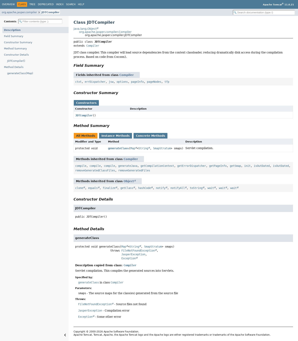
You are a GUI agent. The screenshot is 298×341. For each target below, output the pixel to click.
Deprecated (46, 4)
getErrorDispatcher (191, 165)
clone (79, 188)
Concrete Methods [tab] (150, 135)
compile (80, 165)
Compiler (92, 45)
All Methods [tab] (85, 135)
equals (93, 188)
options (122, 81)
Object (129, 181)
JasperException (133, 254)
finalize (109, 188)
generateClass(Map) (20, 73)
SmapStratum (162, 148)
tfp (166, 81)
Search (71, 4)
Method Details (14, 67)
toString (196, 188)
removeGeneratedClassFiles (95, 170)
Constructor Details (16, 54)
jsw (111, 81)
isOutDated (262, 165)
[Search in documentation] (264, 12)
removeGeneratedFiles (134, 170)
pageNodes (154, 81)
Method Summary (15, 48)
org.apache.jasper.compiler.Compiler (105, 31)
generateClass (118, 148)
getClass (126, 188)
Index (60, 4)
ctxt (78, 81)
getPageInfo (218, 165)
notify (160, 188)
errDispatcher (95, 81)
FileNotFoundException (138, 250)
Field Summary (13, 36)
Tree (32, 4)
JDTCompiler (50, 12)
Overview (8, 4)
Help (81, 4)
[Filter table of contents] (40, 21)
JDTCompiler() (16, 60)
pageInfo (137, 81)
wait (211, 188)
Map (132, 148)
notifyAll (177, 188)
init (247, 165)
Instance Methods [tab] (115, 135)
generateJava (127, 165)
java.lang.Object (85, 28)
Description (12, 29)
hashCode (144, 188)
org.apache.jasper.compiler (19, 12)
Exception (128, 258)
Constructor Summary (18, 42)
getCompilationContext (157, 165)
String (143, 148)
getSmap (235, 165)
